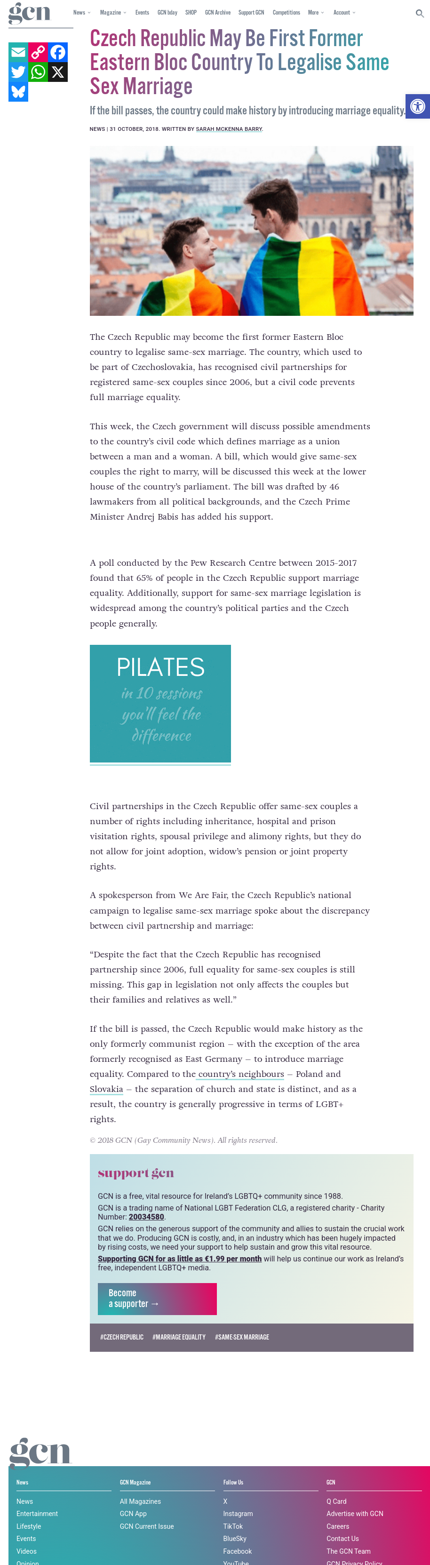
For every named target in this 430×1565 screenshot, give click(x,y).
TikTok (233, 1509)
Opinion (27, 1546)
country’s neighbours (240, 1057)
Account (342, 13)
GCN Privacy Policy (354, 1546)
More (313, 13)
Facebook (237, 1534)
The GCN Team (348, 1534)
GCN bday (167, 13)
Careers (337, 1509)
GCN (330, 1465)
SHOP (191, 13)
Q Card (336, 1484)
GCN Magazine (135, 1465)
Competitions (286, 13)
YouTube (236, 1546)
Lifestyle (28, 1509)
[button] (418, 106)
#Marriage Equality (179, 1320)
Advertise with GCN (354, 1496)
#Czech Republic (121, 1320)
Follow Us (233, 1465)
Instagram (238, 1496)
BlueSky (235, 1521)
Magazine (110, 13)
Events (142, 13)
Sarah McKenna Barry (229, 129)
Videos (26, 1534)
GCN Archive (218, 13)
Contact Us (342, 1521)
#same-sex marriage (242, 1320)
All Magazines (140, 1484)
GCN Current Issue (147, 1509)
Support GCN (251, 13)
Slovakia (106, 1072)
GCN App (133, 1496)
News (79, 13)
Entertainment (37, 1496)
